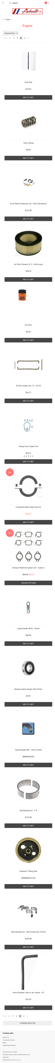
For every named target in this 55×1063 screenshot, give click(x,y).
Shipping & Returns (9, 1045)
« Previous (4, 38)
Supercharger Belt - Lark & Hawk (28, 750)
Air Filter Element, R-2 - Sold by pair (28, 264)
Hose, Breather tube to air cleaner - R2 (28, 992)
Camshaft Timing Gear (28, 871)
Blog (4, 1043)
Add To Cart (28, 97)
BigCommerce (16, 1060)
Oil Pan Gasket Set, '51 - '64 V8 (28, 385)
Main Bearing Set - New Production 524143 (28, 932)
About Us (6, 1037)
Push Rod (28, 82)
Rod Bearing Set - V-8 (28, 810)
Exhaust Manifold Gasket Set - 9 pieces (28, 568)
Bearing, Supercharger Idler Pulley (28, 689)
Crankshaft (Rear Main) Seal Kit (28, 507)
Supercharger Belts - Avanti (28, 628)
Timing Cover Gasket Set (28, 446)
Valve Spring (28, 143)
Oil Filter (28, 325)
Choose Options (28, 583)
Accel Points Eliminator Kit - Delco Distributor (28, 203)
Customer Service (9, 1040)
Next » (28, 38)
